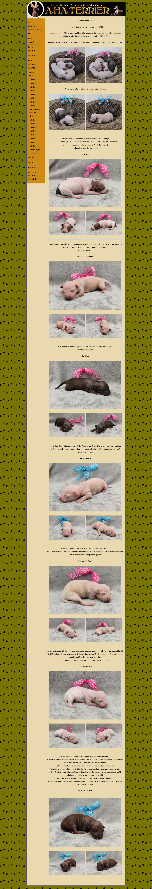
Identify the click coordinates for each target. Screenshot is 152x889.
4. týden (32, 91)
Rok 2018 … (32, 51)
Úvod (30, 22)
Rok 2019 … (32, 55)
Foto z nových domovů (34, 111)
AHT (29, 33)
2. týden (32, 83)
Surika (30, 47)
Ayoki (30, 60)
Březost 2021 (33, 72)
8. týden (32, 106)
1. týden (32, 79)
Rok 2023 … (32, 162)
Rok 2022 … (32, 158)
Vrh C (30, 76)
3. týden (32, 87)
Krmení (31, 42)
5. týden (32, 94)
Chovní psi (32, 26)
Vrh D (30, 116)
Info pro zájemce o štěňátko (35, 174)
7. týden (32, 102)
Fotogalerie (32, 179)
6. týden (32, 98)
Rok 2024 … (32, 167)
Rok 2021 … (32, 68)
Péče (30, 38)
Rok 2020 (31, 64)
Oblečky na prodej (35, 30)
